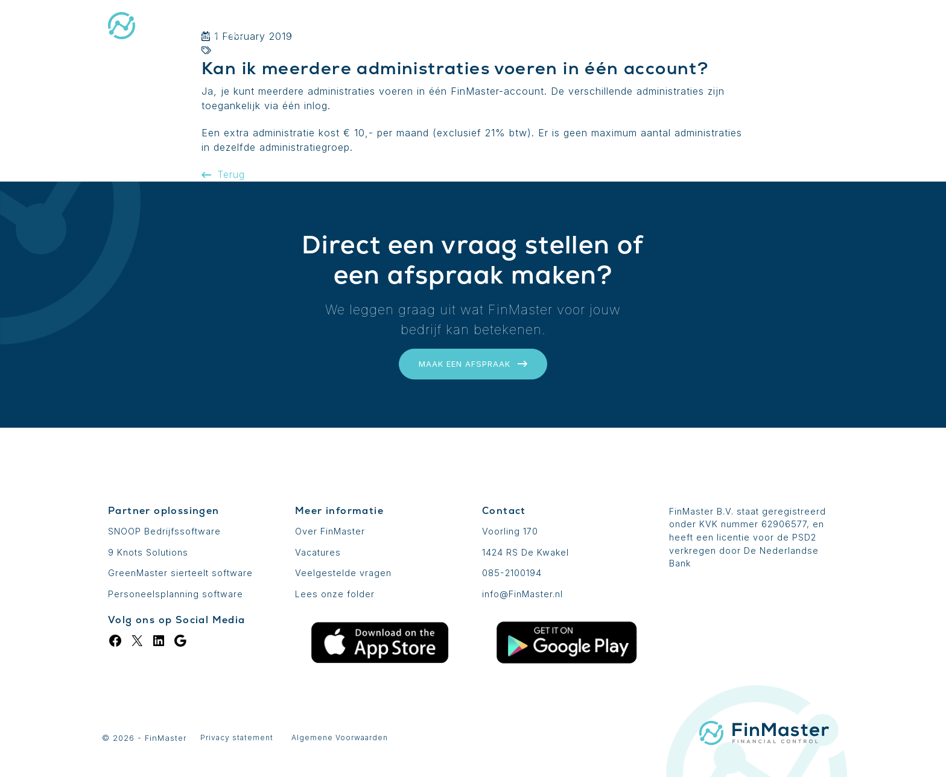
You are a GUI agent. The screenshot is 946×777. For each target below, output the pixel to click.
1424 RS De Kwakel (525, 552)
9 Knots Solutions (148, 552)
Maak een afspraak (473, 364)
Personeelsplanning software (175, 594)
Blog (690, 27)
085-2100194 (512, 573)
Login (745, 27)
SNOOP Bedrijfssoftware (164, 531)
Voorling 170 (510, 531)
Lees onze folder (335, 594)
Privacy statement (236, 737)
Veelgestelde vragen (343, 573)
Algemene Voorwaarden (339, 737)
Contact (810, 27)
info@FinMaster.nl (522, 594)
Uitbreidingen (541, 27)
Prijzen (628, 27)
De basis (453, 27)
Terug (223, 174)
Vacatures (318, 552)
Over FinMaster (330, 531)
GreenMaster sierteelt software (180, 573)
